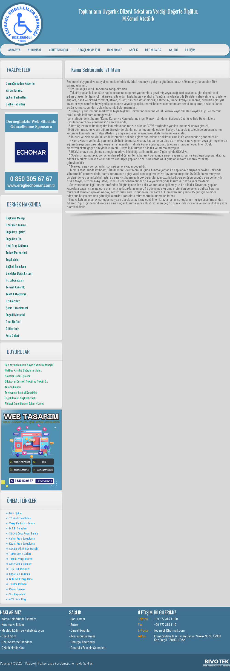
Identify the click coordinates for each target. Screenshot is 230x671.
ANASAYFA (14, 49)
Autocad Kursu (13, 387)
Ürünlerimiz (13, 300)
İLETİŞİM (190, 49)
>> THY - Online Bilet (17, 569)
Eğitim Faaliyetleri (16, 97)
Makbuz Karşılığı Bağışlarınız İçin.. (23, 370)
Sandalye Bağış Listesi (19, 273)
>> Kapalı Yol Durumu (18, 574)
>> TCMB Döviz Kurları (18, 553)
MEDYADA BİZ (153, 49)
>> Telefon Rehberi (16, 584)
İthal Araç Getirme (17, 245)
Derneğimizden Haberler (20, 83)
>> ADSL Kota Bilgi (16, 599)
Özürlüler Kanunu (16, 224)
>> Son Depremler (16, 594)
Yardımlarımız (14, 90)
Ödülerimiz (12, 328)
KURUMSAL (34, 49)
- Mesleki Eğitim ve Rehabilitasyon (22, 630)
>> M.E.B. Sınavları (16, 528)
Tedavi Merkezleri (16, 252)
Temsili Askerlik (15, 287)
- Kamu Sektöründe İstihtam (18, 619)
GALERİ (173, 49)
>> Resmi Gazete (15, 589)
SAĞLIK (133, 49)
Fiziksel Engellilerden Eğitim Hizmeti (24, 403)
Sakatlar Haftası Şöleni (17, 376)
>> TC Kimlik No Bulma (19, 518)
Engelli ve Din (13, 238)
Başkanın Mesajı (15, 217)
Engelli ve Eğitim (15, 231)
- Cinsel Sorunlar (79, 630)
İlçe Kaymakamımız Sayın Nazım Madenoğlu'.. (30, 365)
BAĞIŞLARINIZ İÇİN (89, 49)
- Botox (73, 625)
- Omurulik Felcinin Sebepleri (87, 648)
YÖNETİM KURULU (59, 49)
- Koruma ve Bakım (12, 625)
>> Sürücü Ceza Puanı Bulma (22, 533)
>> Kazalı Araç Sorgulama (20, 543)
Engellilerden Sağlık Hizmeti (20, 398)
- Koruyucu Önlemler (82, 636)
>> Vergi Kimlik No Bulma (20, 523)
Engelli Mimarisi (15, 314)
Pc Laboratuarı (14, 280)
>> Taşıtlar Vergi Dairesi (19, 559)
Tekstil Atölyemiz (16, 293)
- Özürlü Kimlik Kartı (12, 648)
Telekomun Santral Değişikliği (21, 392)
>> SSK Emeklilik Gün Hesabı (22, 548)
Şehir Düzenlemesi (17, 307)
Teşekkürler (13, 259)
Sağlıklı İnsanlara (16, 266)
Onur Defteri (13, 321)
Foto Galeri (12, 335)
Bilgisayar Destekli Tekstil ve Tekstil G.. (26, 381)
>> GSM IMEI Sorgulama (19, 579)
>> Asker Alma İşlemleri (19, 564)
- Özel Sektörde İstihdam (16, 642)
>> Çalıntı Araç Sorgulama (20, 538)
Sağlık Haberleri (15, 104)
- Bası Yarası (77, 619)
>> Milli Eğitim (14, 513)
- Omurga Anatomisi (82, 642)
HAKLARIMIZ (114, 49)
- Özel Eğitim (8, 636)
